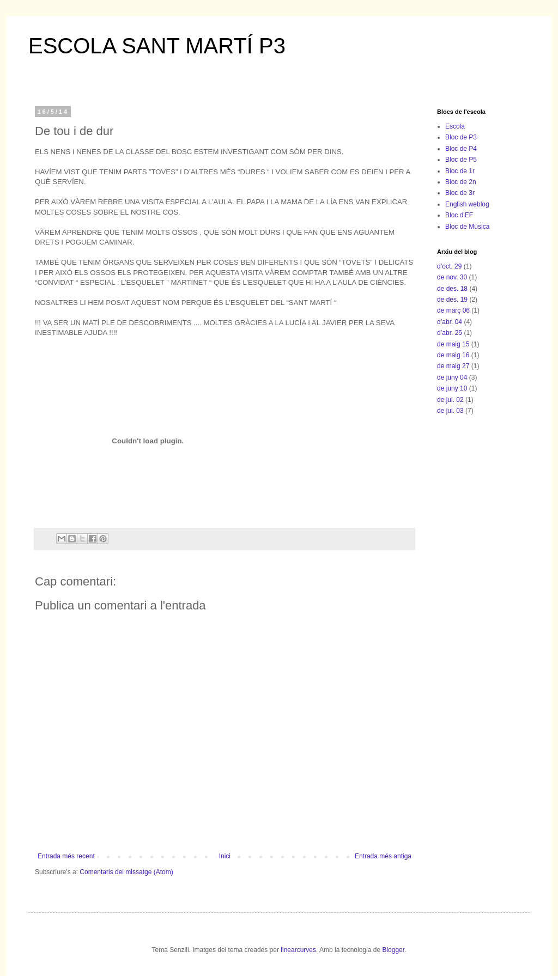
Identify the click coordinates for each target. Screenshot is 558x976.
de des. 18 (452, 288)
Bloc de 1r (460, 171)
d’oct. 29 (449, 266)
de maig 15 (453, 344)
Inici (225, 856)
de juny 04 (452, 377)
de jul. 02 (450, 400)
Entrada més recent (66, 856)
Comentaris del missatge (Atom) (126, 872)
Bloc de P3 (461, 137)
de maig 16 (453, 355)
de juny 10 (452, 388)
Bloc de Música (467, 226)
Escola (455, 126)
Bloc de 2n (460, 182)
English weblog (467, 204)
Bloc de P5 (461, 159)
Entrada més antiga (383, 856)
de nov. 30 (452, 277)
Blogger (393, 950)
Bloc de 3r (460, 193)
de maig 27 (453, 366)
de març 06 (453, 310)
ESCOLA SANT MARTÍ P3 (157, 46)
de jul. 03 (450, 410)
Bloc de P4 (461, 148)
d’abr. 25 (449, 333)
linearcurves (298, 950)
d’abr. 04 (449, 322)
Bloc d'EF (459, 215)
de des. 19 (452, 299)
